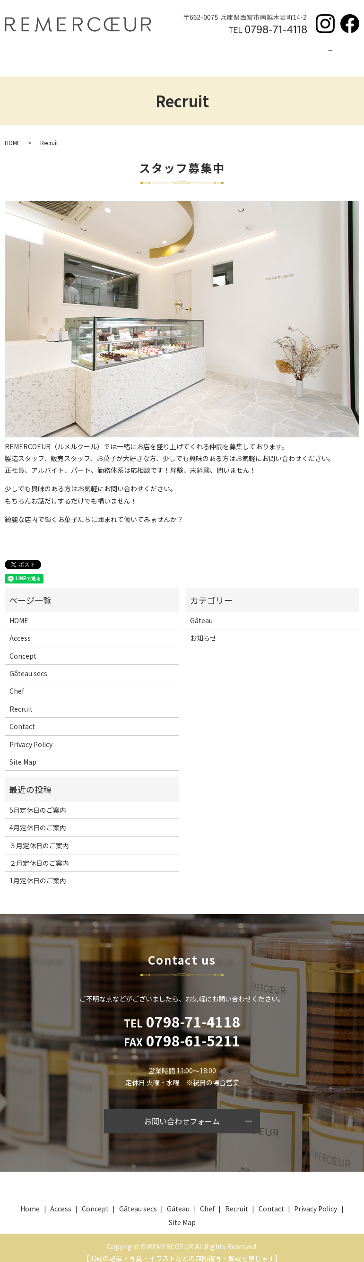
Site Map (22, 752)
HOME (12, 133)
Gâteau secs (125, 56)
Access (267, 56)
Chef (200, 56)
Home (42, 56)
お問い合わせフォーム (182, 1112)
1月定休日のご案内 (37, 871)
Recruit (232, 56)
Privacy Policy (30, 735)
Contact (304, 56)
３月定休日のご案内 (39, 836)
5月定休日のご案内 (37, 801)
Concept (79, 56)
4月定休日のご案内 (37, 818)
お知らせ (203, 629)
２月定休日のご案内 (39, 854)
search (334, 56)
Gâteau (168, 56)
